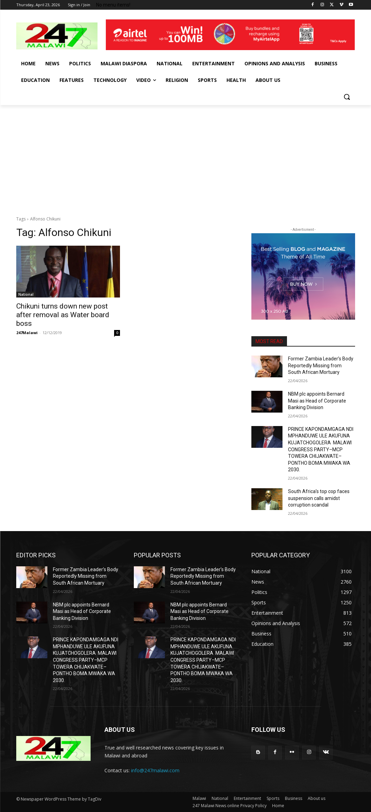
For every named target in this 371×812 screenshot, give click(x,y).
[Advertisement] (185, 156)
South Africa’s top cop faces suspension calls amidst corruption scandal (319, 498)
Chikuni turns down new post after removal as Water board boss (62, 315)
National (26, 294)
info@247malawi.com (155, 770)
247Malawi (27, 332)
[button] (346, 96)
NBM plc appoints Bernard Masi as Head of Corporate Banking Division (317, 400)
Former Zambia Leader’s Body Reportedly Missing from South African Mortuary (320, 365)
